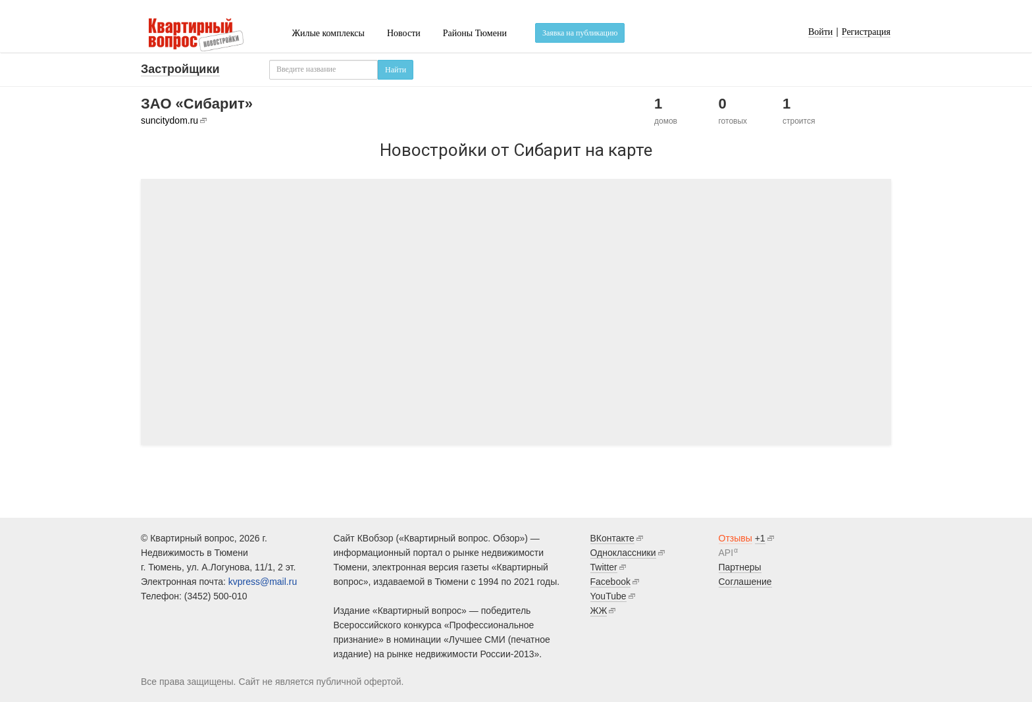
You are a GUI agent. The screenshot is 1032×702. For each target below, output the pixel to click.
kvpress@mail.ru (262, 581)
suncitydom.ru (169, 120)
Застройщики (180, 69)
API (726, 552)
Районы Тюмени (475, 33)
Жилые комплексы (328, 33)
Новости (404, 33)
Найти (395, 69)
